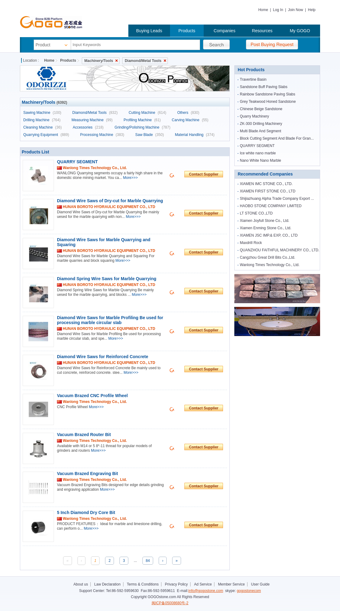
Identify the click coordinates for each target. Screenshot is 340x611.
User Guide (260, 584)
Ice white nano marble (258, 153)
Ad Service (203, 584)
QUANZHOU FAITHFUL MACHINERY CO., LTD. (279, 250)
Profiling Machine (142, 120)
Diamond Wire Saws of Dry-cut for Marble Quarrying (110, 200)
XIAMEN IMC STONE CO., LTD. (266, 184)
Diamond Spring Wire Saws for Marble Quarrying (106, 278)
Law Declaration (107, 584)
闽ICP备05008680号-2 (170, 603)
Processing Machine (102, 135)
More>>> (130, 178)
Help (311, 10)
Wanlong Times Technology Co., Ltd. (270, 265)
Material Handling (194, 135)
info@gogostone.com (205, 591)
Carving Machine (190, 120)
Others (188, 112)
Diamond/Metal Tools (145, 61)
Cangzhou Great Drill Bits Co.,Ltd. (267, 257)
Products (186, 30)
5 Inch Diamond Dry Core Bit (86, 512)
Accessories (88, 127)
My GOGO (300, 30)
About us (81, 584)
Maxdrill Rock (251, 243)
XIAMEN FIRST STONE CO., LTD (267, 191)
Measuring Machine (91, 120)
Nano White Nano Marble (260, 160)
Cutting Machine (147, 112)
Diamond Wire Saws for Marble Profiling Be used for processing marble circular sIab (110, 320)
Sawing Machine (42, 112)
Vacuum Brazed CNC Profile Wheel (92, 395)
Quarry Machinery (254, 116)
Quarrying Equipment (46, 135)
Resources (262, 30)
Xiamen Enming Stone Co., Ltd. (265, 228)
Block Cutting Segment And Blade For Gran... (277, 138)
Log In (278, 10)
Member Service (231, 584)
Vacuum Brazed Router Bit (84, 434)
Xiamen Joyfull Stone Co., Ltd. (264, 220)
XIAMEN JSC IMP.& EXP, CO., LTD (269, 235)
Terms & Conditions (143, 584)
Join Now (295, 10)
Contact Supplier (203, 174)
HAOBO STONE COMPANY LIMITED (270, 206)
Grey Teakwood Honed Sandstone (268, 101)
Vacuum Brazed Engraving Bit (87, 473)
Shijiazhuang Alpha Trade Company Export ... (277, 198)
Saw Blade (149, 135)
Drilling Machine (41, 120)
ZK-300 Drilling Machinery (261, 124)
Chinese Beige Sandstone (261, 109)
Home (263, 10)
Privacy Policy (176, 584)
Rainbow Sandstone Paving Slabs (267, 94)
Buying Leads (149, 30)
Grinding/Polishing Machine (142, 127)
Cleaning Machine (42, 127)
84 (148, 561)
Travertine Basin (253, 79)
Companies (225, 30)
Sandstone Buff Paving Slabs (263, 87)
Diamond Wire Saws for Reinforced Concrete (102, 356)
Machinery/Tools (101, 61)
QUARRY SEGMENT (77, 161)
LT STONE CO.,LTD (256, 213)
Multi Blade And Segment (260, 131)
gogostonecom (249, 591)
